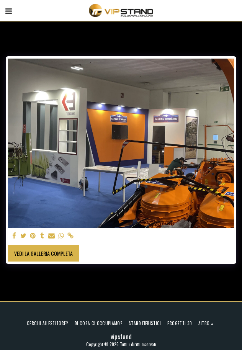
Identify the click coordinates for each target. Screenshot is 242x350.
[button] (8, 10)
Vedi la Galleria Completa (43, 253)
